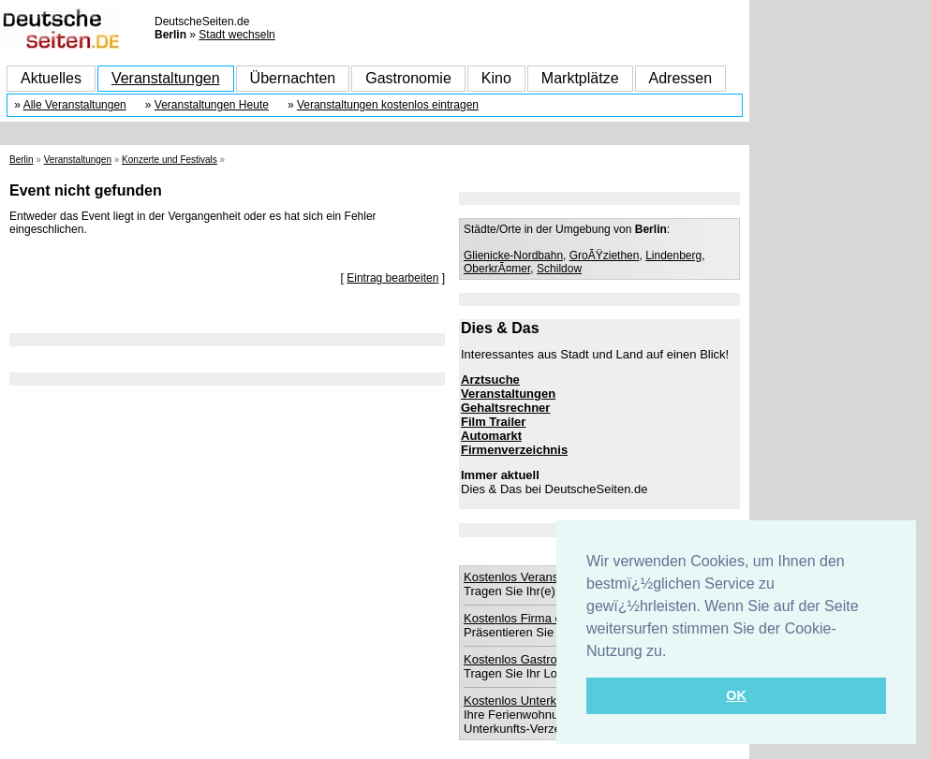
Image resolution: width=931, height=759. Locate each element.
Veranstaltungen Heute (212, 104)
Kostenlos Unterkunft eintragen (547, 700)
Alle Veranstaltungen (74, 104)
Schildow (559, 268)
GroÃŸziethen (604, 255)
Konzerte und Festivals (169, 159)
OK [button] (736, 695)
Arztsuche (490, 379)
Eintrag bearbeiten (392, 278)
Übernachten (293, 78)
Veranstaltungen (165, 78)
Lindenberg (673, 255)
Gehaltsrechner (505, 408)
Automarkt (491, 436)
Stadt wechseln (236, 34)
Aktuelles (51, 78)
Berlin (21, 159)
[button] (673, 652)
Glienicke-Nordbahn (513, 255)
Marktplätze (580, 78)
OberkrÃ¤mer (497, 268)
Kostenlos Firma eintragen (535, 618)
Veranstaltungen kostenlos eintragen (388, 104)
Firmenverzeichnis (514, 450)
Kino (496, 78)
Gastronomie (408, 78)
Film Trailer (493, 422)
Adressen (681, 78)
